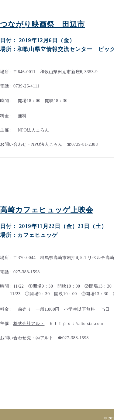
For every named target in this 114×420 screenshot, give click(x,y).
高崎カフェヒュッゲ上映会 (46, 210)
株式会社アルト (28, 323)
